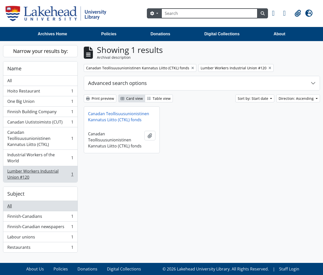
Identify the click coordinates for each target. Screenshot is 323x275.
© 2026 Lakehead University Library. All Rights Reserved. (216, 269)
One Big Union (40, 102)
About (279, 34)
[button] (275, 13)
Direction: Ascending (297, 98)
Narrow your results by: (40, 51)
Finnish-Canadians (40, 217)
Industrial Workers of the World (40, 158)
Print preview (100, 98)
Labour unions (40, 238)
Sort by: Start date (253, 98)
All (9, 80)
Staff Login (289, 269)
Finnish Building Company (40, 113)
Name (14, 68)
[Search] (209, 13)
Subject (15, 193)
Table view (159, 98)
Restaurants (40, 248)
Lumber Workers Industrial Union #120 (40, 174)
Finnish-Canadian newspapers (40, 228)
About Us (35, 269)
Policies (108, 34)
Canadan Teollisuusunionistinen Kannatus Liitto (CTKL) (40, 138)
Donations (160, 34)
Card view (132, 98)
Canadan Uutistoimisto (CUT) (40, 123)
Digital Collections (222, 34)
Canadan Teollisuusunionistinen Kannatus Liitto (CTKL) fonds (118, 117)
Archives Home (52, 34)
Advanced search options (117, 83)
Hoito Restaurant (40, 92)
